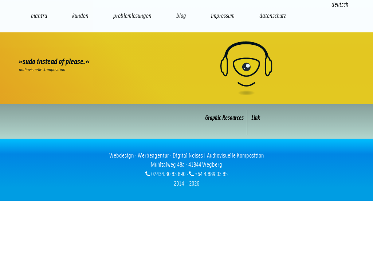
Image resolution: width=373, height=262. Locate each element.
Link (255, 118)
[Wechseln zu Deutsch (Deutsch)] (339, 4)
